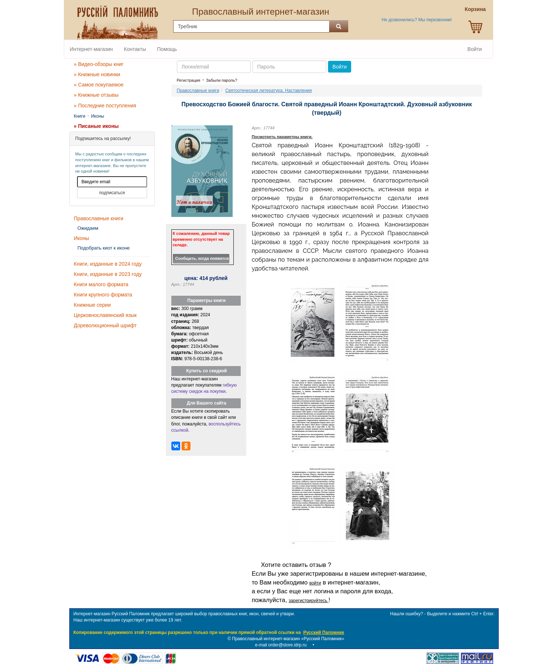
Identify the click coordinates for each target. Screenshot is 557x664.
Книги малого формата (101, 284)
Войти (474, 49)
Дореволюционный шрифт (105, 325)
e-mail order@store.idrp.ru (280, 645)
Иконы (97, 116)
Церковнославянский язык (105, 315)
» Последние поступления (105, 105)
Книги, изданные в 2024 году (108, 264)
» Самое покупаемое (99, 85)
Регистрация (188, 80)
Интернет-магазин (91, 49)
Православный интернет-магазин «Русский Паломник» (288, 638)
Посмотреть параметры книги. (282, 136)
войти (315, 583)
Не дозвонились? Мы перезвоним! (417, 19)
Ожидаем (87, 228)
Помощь (167, 49)
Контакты (135, 49)
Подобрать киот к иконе (103, 248)
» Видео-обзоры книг (98, 64)
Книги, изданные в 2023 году (108, 274)
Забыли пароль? (221, 80)
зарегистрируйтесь (308, 600)
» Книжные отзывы (96, 95)
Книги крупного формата (103, 295)
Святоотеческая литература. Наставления (268, 90)
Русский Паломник (323, 632)
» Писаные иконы (96, 126)
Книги (79, 116)
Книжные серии (92, 305)
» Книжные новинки (97, 74)
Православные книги (98, 218)
